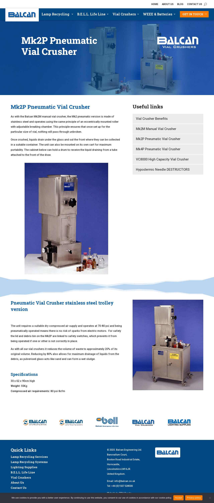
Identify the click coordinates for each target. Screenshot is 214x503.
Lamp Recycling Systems (29, 462)
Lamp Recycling (56, 14)
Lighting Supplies (24, 467)
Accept (178, 497)
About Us (17, 482)
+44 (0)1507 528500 (122, 486)
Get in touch (192, 14)
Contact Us (18, 488)
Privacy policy (194, 497)
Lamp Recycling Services (29, 457)
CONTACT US (194, 4)
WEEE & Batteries (157, 14)
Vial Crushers (124, 14)
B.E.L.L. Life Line (91, 14)
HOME (154, 4)
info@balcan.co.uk (124, 481)
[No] (209, 497)
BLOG (180, 4)
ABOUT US (168, 4)
